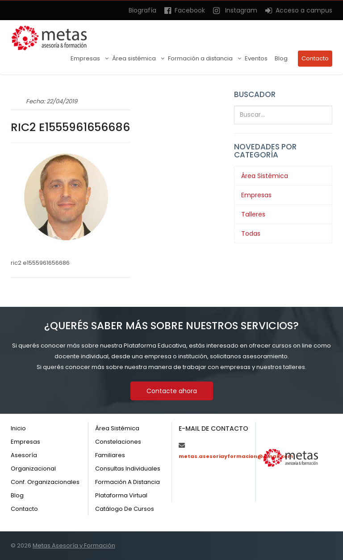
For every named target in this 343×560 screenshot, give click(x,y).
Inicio (18, 428)
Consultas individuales (127, 468)
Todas (250, 233)
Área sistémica (134, 58)
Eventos (256, 58)
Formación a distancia (201, 58)
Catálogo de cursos (124, 509)
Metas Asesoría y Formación (74, 545)
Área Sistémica (264, 175)
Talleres (253, 214)
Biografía (142, 10)
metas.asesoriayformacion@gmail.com (236, 456)
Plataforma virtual (121, 495)
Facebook (184, 10)
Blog (281, 58)
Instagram (235, 10)
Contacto (315, 58)
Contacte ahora (171, 390)
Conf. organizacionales (45, 482)
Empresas (86, 58)
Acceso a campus (298, 10)
